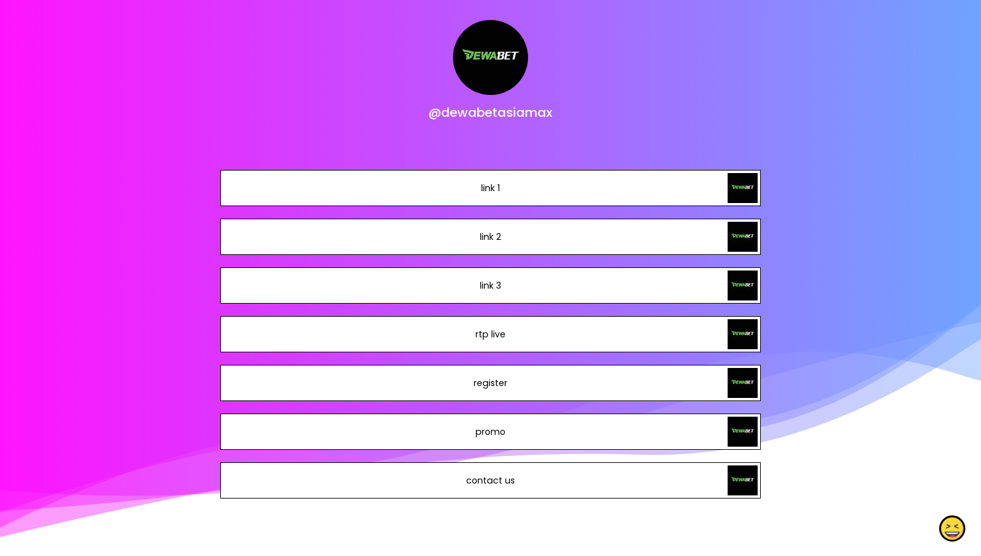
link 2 (490, 237)
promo (490, 431)
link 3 (490, 285)
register (490, 383)
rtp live (490, 334)
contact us (490, 480)
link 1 (490, 188)
